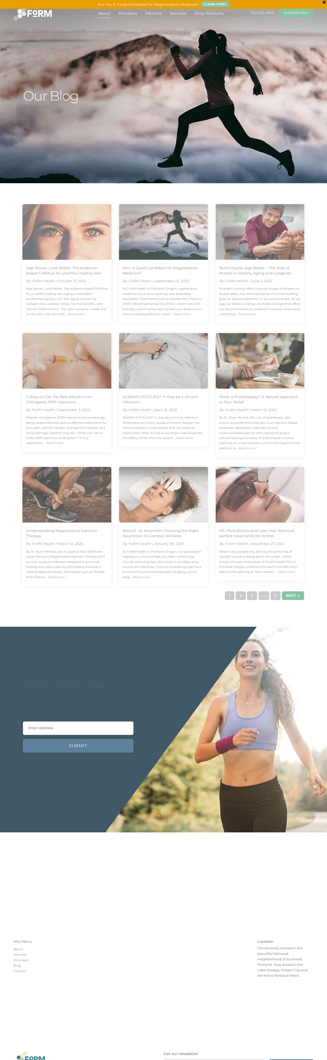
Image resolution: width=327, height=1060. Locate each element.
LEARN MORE (215, 4)
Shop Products (209, 13)
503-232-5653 (262, 12)
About (104, 13)
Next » (293, 596)
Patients (153, 13)
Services (178, 13)
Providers (128, 13)
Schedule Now (296, 12)
